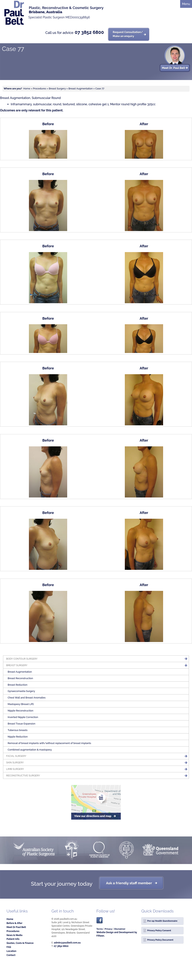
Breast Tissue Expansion (21, 723)
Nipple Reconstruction (20, 710)
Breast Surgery (57, 88)
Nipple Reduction (18, 736)
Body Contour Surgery (21, 658)
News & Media (14, 935)
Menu (186, 4)
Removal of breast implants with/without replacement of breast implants (49, 743)
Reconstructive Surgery (23, 775)
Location (11, 951)
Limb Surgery (15, 769)
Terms (99, 929)
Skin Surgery (15, 762)
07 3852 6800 (89, 32)
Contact (11, 955)
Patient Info (13, 939)
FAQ (9, 947)
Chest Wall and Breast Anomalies (27, 697)
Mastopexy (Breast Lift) (21, 704)
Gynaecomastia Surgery (21, 691)
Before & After (14, 923)
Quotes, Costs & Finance (20, 943)
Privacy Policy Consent (159, 930)
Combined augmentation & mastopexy (30, 749)
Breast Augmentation (80, 88)
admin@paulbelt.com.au (67, 942)
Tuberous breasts (18, 730)
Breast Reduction (17, 684)
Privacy (108, 929)
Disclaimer (119, 929)
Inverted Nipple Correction (23, 717)
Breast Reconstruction (20, 678)
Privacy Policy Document (160, 939)
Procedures (39, 88)
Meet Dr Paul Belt (16, 927)
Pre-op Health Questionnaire (162, 921)
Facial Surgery (16, 756)
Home (26, 88)
